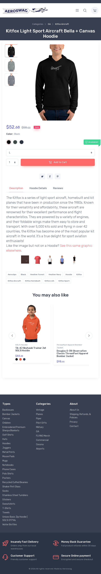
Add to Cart (58, 162)
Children (6, 423)
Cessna (40, 444)
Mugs (5, 460)
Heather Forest (37, 274)
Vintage (40, 410)
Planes (39, 414)
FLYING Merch (43, 435)
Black (23, 274)
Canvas (6, 418)
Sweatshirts (8, 504)
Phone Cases (9, 469)
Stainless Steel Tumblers (15, 495)
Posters (6, 478)
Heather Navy (55, 274)
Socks (5, 491)
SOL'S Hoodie (21, 345)
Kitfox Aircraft (62, 24)
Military (40, 427)
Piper (38, 418)
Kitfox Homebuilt (32, 281)
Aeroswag (67, 569)
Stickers (6, 499)
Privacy (74, 422)
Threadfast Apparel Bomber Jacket (69, 346)
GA (49, 24)
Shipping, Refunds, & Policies (80, 416)
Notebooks (8, 465)
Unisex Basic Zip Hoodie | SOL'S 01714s (14, 518)
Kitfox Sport (64, 281)
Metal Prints (8, 452)
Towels (6, 512)
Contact (74, 426)
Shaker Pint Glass (11, 486)
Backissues (8, 410)
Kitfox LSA (49, 281)
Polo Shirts (8, 473)
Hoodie (69, 274)
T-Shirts (6, 508)
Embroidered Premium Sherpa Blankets (13, 429)
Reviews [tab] (58, 188)
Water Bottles (9, 524)
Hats (4, 439)
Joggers (6, 447)
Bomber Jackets (11, 414)
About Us (74, 410)
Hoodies (6, 443)
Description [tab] (16, 188)
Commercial (42, 440)
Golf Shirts (8, 434)
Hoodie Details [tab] (38, 188)
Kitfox (79, 274)
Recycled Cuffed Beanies (15, 482)
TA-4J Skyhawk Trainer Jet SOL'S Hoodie (30, 349)
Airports (40, 448)
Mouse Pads (8, 456)
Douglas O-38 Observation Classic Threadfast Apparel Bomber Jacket (72, 354)
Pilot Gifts (41, 423)
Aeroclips (12, 274)
